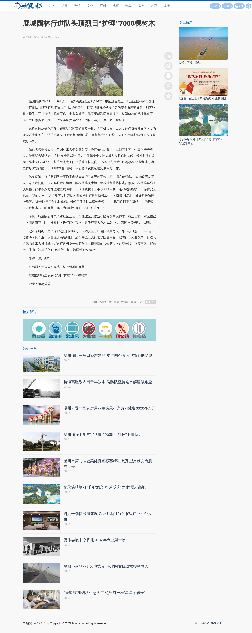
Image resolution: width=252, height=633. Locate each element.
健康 (167, 6)
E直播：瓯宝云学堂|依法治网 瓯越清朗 (202, 98)
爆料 (227, 6)
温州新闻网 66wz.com (53, 292)
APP (241, 6)
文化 (90, 6)
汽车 (128, 6)
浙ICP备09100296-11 (208, 629)
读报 (215, 6)
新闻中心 (150, 301)
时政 (52, 6)
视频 (116, 6)
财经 (77, 6)
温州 (65, 6)
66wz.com (78, 629)
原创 (103, 6)
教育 (154, 6)
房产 (141, 6)
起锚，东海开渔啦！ (191, 62)
